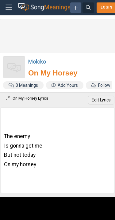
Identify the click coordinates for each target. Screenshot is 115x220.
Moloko (37, 61)
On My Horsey (53, 73)
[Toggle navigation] (8, 7)
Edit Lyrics (101, 99)
